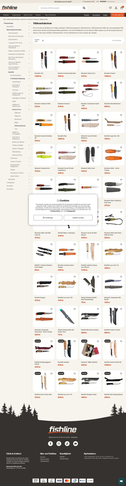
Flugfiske (6, 15)
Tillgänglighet (44, 461)
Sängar (12, 169)
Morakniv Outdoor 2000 (42, 103)
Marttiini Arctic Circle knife (43, 394)
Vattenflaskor (16, 82)
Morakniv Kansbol (63, 103)
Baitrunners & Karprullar (17, 36)
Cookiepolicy (70, 211)
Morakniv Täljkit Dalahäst (89, 362)
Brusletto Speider (63, 362)
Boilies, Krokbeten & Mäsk (17, 51)
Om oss (42, 457)
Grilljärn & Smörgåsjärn (16, 133)
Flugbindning (16, 15)
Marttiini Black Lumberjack (66, 233)
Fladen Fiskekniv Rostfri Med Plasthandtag (89, 298)
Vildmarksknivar (20, 126)
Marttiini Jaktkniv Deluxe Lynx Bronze (89, 266)
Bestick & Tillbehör (18, 142)
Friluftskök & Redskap (33, 19)
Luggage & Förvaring (17, 43)
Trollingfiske (17, 182)
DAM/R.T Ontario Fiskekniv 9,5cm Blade (43, 266)
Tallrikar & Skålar (19, 145)
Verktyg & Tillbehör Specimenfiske (17, 63)
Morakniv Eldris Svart (88, 168)
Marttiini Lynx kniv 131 (65, 394)
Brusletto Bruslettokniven (112, 103)
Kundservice (89, 1)
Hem (4, 19)
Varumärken (96, 15)
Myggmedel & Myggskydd (18, 165)
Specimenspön (17, 33)
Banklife (23, 19)
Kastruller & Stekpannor (19, 138)
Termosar (19, 90)
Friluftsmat (18, 158)
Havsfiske (17, 186)
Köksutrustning (17, 155)
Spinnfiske (17, 26)
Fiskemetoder (15, 23)
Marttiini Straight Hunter (89, 394)
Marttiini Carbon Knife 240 (112, 362)
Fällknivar (17, 113)
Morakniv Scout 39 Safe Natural (89, 234)
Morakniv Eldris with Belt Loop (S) (43, 234)
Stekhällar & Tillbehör (19, 98)
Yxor (15, 129)
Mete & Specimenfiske (13, 19)
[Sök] (63, 8)
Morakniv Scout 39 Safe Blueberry (89, 137)
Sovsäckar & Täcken (18, 173)
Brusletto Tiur (39, 73)
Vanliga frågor (64, 458)
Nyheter (86, 15)
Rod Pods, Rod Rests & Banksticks (17, 58)
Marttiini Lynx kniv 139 (65, 297)
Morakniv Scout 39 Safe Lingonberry (66, 169)
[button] (109, 1)
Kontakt (62, 456)
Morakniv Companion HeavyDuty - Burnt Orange (43, 331)
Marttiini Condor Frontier (112, 330)
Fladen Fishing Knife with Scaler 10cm (66, 331)
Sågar (16, 122)
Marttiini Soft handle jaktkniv (113, 394)
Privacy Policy (55, 211)
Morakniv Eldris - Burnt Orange (111, 169)
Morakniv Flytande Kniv (42, 168)
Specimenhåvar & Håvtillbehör (14, 46)
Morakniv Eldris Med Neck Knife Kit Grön (112, 234)
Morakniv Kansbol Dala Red (67, 73)
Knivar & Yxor (44, 19)
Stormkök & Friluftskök (19, 86)
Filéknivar (17, 116)
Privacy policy (44, 459)
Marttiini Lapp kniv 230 (111, 136)
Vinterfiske (17, 189)
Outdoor (38, 15)
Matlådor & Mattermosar (19, 105)
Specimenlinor (13, 39)
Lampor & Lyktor (18, 161)
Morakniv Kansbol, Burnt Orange (66, 266)
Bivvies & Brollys (18, 75)
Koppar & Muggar (19, 148)
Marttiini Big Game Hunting (89, 330)
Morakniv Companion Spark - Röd (90, 104)
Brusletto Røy (62, 136)
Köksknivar (17, 119)
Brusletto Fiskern (109, 73)
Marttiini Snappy (40, 297)
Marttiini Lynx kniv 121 (111, 265)
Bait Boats (17, 179)
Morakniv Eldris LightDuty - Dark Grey (113, 201)
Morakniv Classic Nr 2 (88, 73)
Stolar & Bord (18, 176)
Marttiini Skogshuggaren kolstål (43, 363)
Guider (105, 15)
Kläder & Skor (28, 15)
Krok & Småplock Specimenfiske (17, 68)
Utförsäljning (117, 15)
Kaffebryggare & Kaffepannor (19, 94)
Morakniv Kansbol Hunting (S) (43, 137)
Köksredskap (16, 152)
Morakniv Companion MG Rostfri (112, 298)
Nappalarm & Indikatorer (17, 54)
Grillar (19, 101)
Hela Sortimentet (50, 15)
